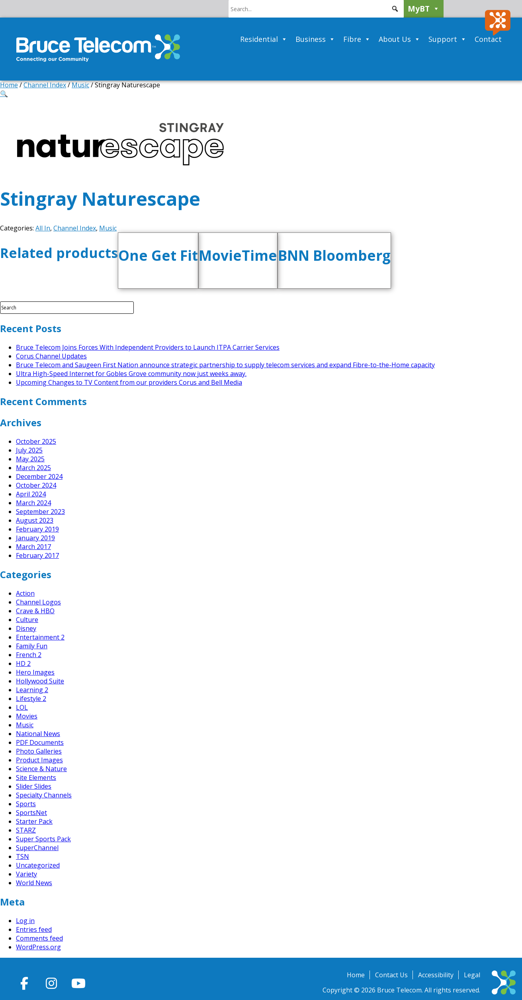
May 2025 (30, 459)
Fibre (357, 39)
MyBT (424, 9)
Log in (25, 920)
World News (34, 882)
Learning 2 (32, 689)
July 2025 (29, 450)
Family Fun (31, 646)
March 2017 (33, 546)
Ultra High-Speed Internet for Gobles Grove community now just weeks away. (131, 373)
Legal (472, 974)
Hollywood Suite (40, 681)
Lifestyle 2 (31, 698)
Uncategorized (38, 865)
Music (80, 85)
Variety (26, 874)
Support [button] (447, 39)
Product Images (39, 760)
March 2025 (33, 467)
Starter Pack (34, 821)
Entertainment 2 (40, 637)
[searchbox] (316, 9)
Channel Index (44, 85)
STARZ (26, 830)
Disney (26, 628)
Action (25, 593)
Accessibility (436, 974)
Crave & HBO (35, 610)
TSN (22, 856)
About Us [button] (399, 39)
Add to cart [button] (167, 282)
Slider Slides (33, 786)
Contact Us (391, 974)
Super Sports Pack (43, 839)
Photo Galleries (39, 751)
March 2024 (33, 502)
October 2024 (36, 485)
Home (9, 85)
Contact (488, 39)
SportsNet (31, 812)
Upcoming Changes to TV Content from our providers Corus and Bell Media (129, 382)
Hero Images (35, 672)
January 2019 (35, 537)
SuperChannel (37, 847)
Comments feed (39, 938)
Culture (27, 619)
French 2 (28, 654)
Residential (263, 39)
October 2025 (36, 441)
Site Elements (36, 777)
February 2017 (37, 555)
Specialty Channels (44, 795)
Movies (26, 716)
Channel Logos (38, 602)
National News (38, 733)
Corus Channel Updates (51, 356)
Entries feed (34, 929)
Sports (26, 803)
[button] (395, 9)
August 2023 (34, 520)
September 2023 (40, 511)
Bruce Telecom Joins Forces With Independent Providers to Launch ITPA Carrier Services (148, 347)
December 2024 (39, 476)
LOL (22, 707)
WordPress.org (38, 947)
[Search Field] (67, 307)
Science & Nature (41, 768)
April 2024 (31, 494)
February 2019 (37, 529)
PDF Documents (40, 742)
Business (315, 39)
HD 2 (23, 663)
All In (42, 228)
